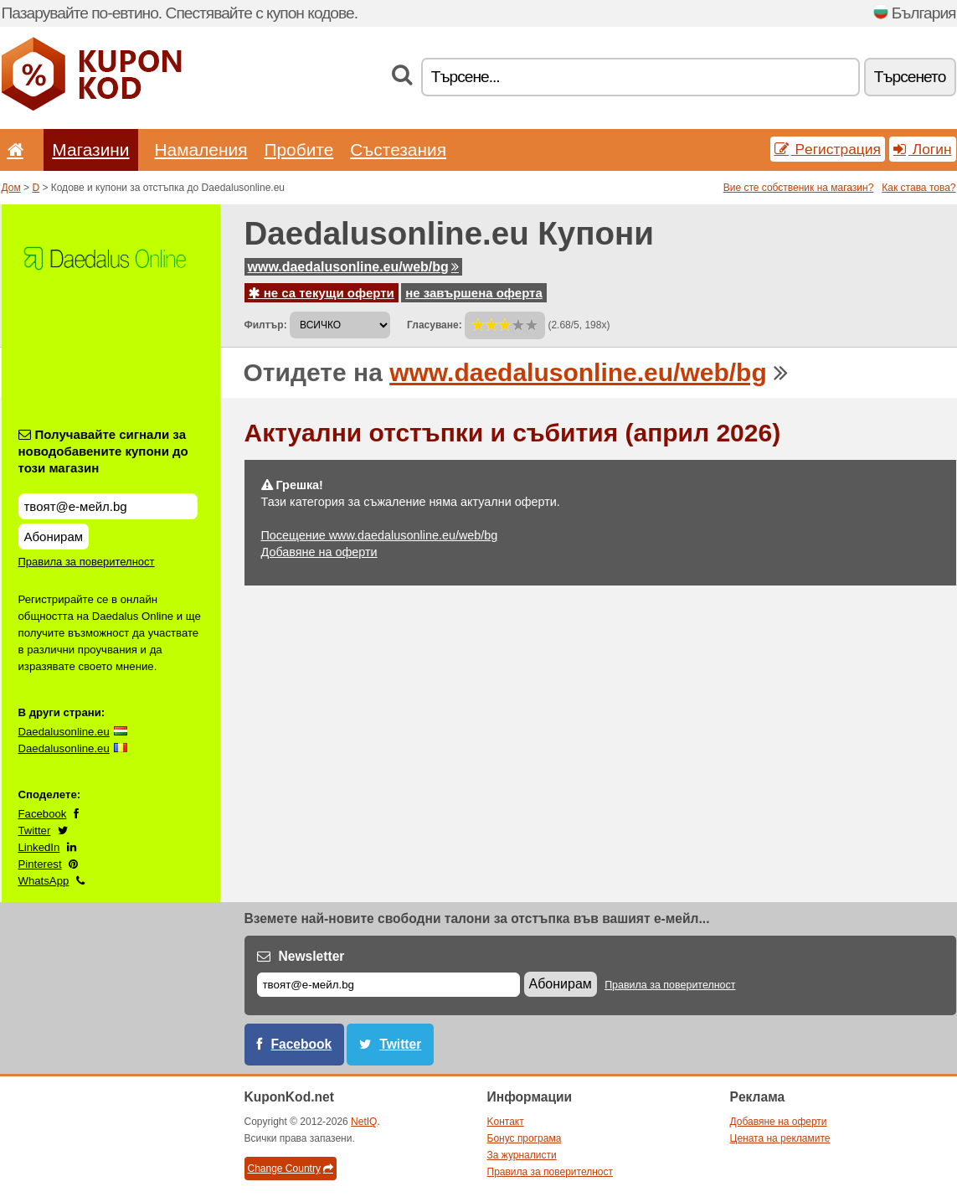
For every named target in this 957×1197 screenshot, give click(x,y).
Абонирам (54, 536)
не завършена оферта (474, 293)
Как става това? (918, 187)
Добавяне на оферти (319, 552)
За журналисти (522, 1155)
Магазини (90, 149)
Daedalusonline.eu (64, 731)
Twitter (34, 830)
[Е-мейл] (388, 985)
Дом (11, 187)
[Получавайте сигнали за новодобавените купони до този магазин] (108, 506)
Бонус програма (524, 1138)
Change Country (290, 1168)
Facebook (42, 813)
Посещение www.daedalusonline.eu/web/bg (379, 535)
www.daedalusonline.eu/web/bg (353, 267)
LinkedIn (39, 847)
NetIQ (364, 1121)
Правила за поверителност (86, 561)
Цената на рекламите (780, 1138)
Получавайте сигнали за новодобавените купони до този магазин (103, 451)
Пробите (298, 149)
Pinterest (40, 864)
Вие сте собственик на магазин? (798, 187)
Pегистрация (827, 149)
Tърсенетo (910, 76)
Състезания (398, 149)
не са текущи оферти (321, 293)
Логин (922, 149)
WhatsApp (43, 881)
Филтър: (265, 325)
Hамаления (201, 149)
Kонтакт (505, 1121)
